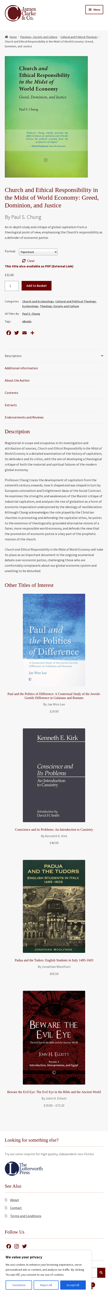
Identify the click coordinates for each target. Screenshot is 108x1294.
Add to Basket (36, 285)
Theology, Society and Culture (38, 37)
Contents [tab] (11, 393)
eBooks (27, 321)
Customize (19, 1285)
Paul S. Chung (31, 314)
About (14, 1200)
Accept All (73, 1285)
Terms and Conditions (25, 1216)
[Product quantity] (12, 286)
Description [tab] (13, 356)
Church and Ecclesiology (38, 301)
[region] (45, 1272)
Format (10, 251)
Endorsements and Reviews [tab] (24, 417)
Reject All (46, 1285)
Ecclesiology (30, 306)
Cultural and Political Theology (79, 37)
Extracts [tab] (11, 405)
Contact (16, 1208)
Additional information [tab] (21, 368)
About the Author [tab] (17, 380)
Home (13, 37)
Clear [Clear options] (31, 261)
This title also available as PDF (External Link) (39, 266)
